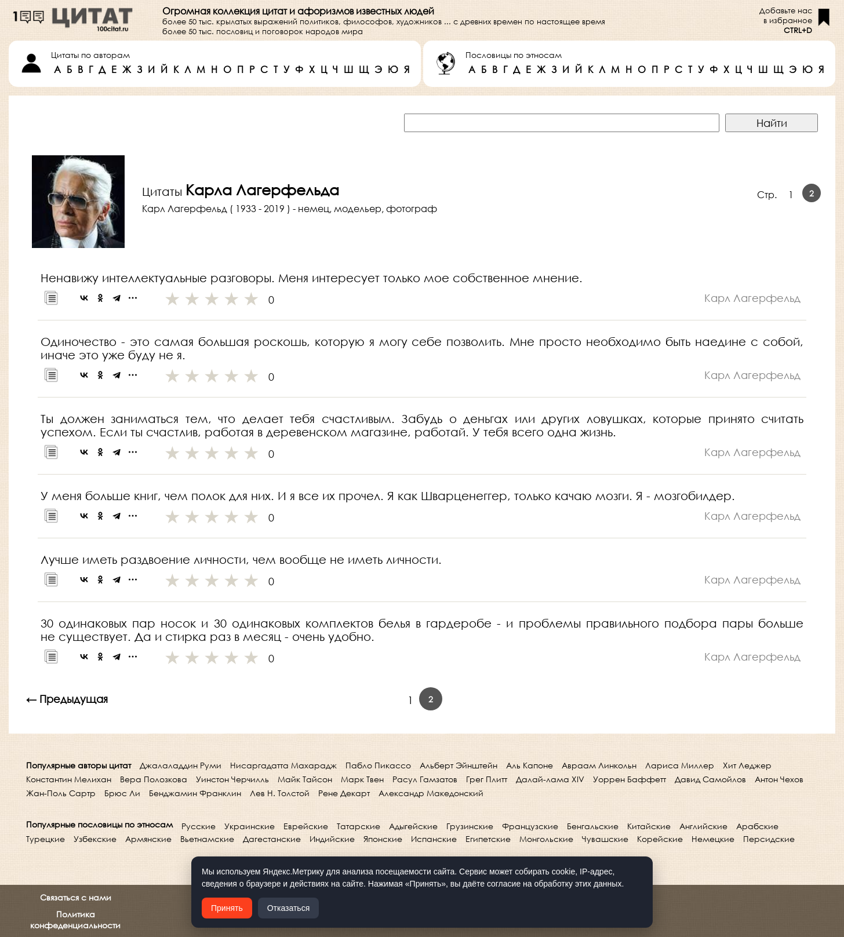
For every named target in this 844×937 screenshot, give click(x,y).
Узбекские (95, 838)
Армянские (148, 838)
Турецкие (45, 838)
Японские (382, 838)
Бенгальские (593, 826)
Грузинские (469, 826)
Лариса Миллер (679, 765)
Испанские (434, 838)
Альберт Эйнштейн (458, 765)
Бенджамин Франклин (195, 793)
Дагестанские (272, 838)
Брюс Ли (122, 793)
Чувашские (605, 838)
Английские (703, 826)
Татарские (358, 826)
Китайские (649, 826)
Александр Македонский (431, 793)
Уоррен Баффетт (629, 779)
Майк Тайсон (305, 779)
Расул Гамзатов (424, 779)
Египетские (488, 838)
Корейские (660, 838)
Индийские (332, 838)
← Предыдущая (67, 698)
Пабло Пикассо (378, 765)
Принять (227, 908)
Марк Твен (362, 779)
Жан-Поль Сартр (61, 793)
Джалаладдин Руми (180, 765)
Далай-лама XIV (550, 779)
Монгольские (546, 838)
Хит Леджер (747, 765)
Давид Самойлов (710, 779)
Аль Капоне (529, 765)
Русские (198, 826)
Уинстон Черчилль (232, 779)
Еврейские (305, 826)
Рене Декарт (344, 793)
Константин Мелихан (68, 779)
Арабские (757, 826)
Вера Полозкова (153, 779)
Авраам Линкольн (599, 765)
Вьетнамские (207, 838)
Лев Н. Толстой (280, 793)
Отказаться (288, 908)
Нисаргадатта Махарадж (283, 765)
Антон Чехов (779, 779)
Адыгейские (413, 826)
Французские (530, 826)
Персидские (769, 838)
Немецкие (713, 838)
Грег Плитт (486, 779)
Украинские (249, 826)
